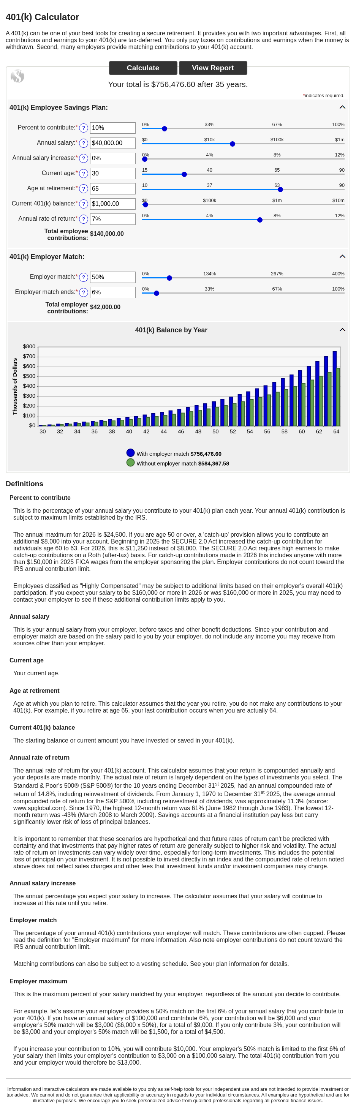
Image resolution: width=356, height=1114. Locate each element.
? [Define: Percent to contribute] (83, 128)
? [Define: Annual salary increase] (83, 158)
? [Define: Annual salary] (83, 143)
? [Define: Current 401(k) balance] (83, 204)
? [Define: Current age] (83, 174)
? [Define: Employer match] (83, 277)
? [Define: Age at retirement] (83, 189)
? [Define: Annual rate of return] (83, 219)
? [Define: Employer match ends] (83, 292)
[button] (178, 107)
